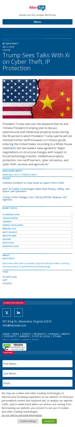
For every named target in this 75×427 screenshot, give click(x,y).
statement (9, 148)
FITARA (57, 336)
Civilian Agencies (10, 218)
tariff (5, 279)
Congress (7, 221)
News (15, 333)
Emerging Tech (11, 174)
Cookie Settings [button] (28, 421)
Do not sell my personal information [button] (22, 415)
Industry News (9, 236)
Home (6, 333)
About (5, 340)
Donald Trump (10, 276)
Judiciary (7, 239)
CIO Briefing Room (11, 214)
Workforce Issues (11, 246)
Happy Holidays (10, 232)
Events (26, 333)
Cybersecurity (29, 174)
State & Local (41, 336)
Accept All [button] (49, 421)
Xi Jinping (7, 283)
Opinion (53, 333)
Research (39, 333)
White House (8, 243)
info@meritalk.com (14, 325)
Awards (24, 336)
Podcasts (10, 336)
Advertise (15, 340)
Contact (25, 340)
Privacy (35, 340)
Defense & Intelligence (13, 225)
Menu (37, 22)
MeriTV (65, 333)
